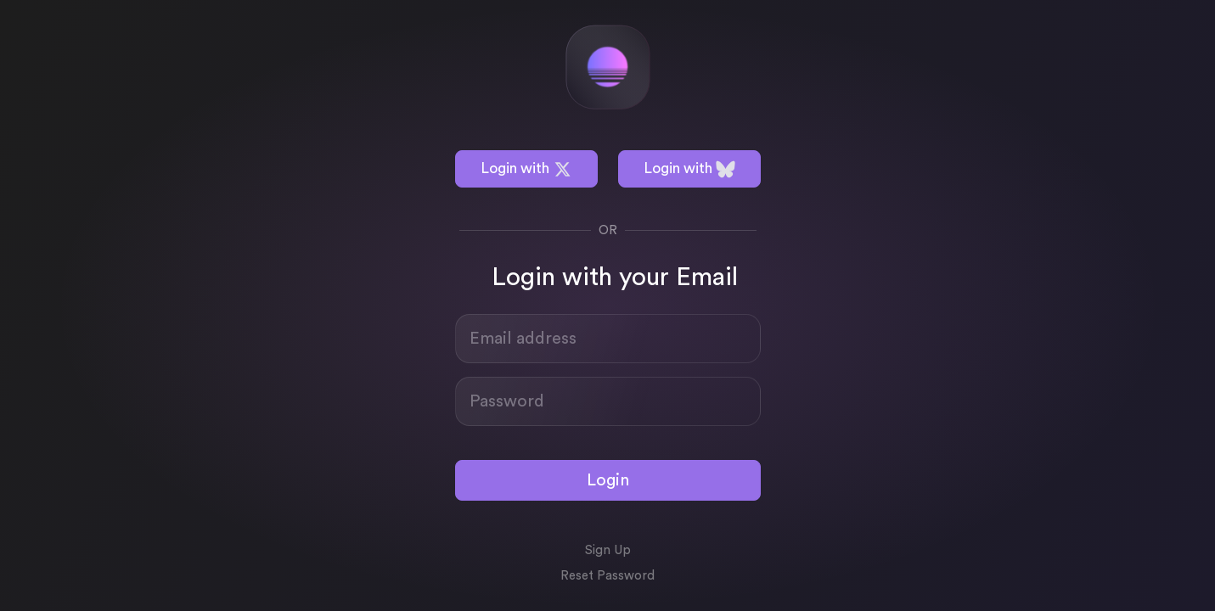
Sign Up (608, 550)
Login (608, 480)
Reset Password (607, 575)
